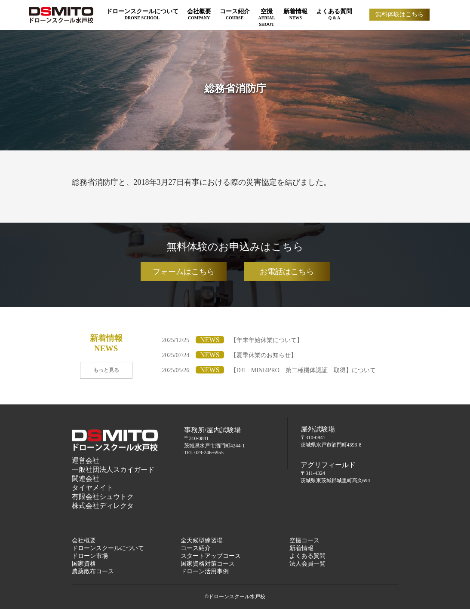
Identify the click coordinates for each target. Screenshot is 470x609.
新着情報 (295, 14)
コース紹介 (235, 14)
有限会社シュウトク (103, 496)
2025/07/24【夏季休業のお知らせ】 (229, 355)
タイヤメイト (92, 487)
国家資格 (84, 563)
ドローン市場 (90, 556)
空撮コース (304, 540)
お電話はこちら (287, 271)
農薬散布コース (93, 571)
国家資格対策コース (208, 563)
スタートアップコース (211, 556)
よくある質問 (334, 14)
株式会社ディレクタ (103, 505)
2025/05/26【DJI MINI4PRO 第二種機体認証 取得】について (269, 370)
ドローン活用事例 (205, 571)
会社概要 (199, 14)
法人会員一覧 (307, 563)
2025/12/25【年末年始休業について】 (232, 340)
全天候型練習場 (202, 540)
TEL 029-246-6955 (204, 453)
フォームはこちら (184, 271)
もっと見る (106, 370)
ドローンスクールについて (142, 14)
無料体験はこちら (399, 14)
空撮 (266, 17)
